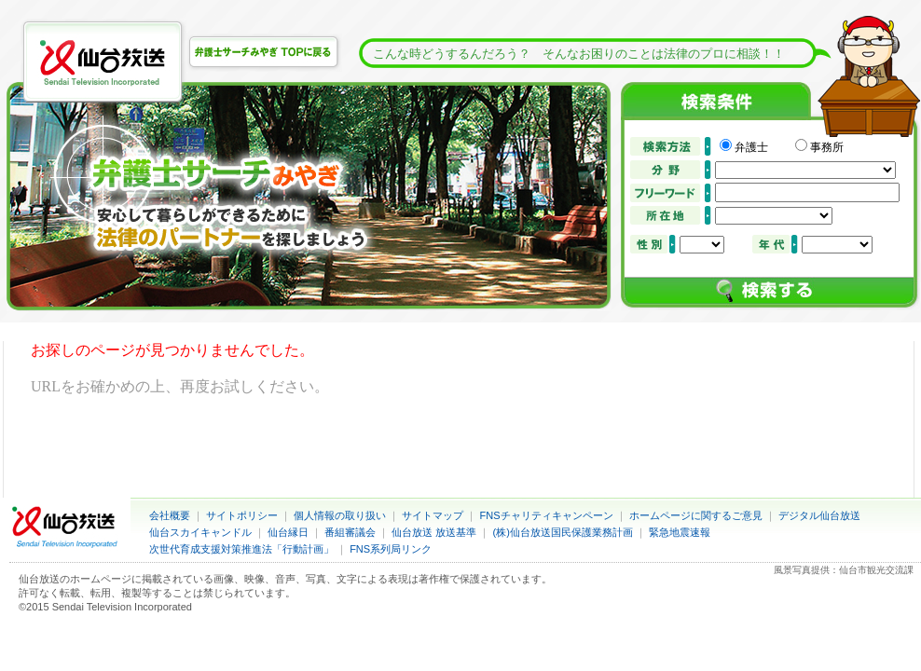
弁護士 (762, 147)
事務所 (827, 147)
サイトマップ (432, 515)
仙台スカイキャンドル (200, 532)
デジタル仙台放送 (819, 515)
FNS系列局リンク (391, 549)
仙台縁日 (288, 532)
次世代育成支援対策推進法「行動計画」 (241, 549)
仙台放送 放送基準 (434, 532)
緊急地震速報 (679, 532)
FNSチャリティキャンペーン (546, 515)
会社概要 (169, 515)
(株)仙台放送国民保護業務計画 (563, 532)
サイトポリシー (242, 515)
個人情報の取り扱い (340, 515)
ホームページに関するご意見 (696, 515)
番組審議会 (350, 532)
